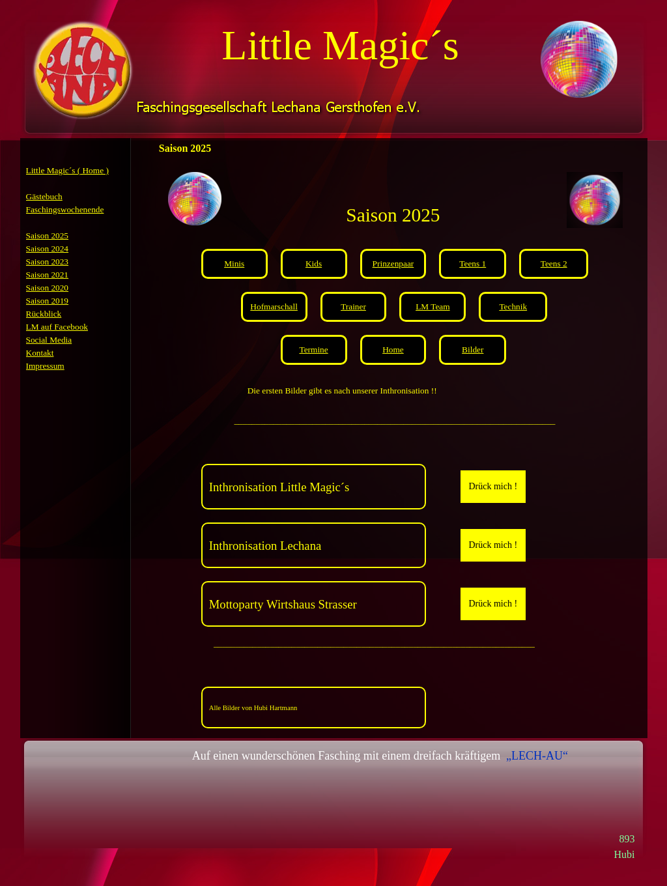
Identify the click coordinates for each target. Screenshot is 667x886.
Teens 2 (554, 263)
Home (393, 349)
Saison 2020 (47, 288)
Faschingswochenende (65, 209)
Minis (234, 263)
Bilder (472, 349)
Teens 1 (472, 263)
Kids (313, 263)
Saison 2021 (47, 274)
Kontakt (40, 353)
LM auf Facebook (57, 327)
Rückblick (44, 314)
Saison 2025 (47, 235)
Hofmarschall (274, 306)
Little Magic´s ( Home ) (67, 170)
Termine (313, 349)
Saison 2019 (47, 301)
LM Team (433, 306)
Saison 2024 (47, 248)
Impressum (45, 366)
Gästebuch (44, 196)
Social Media (49, 340)
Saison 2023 (47, 261)
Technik (513, 306)
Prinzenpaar (393, 263)
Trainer (353, 306)
